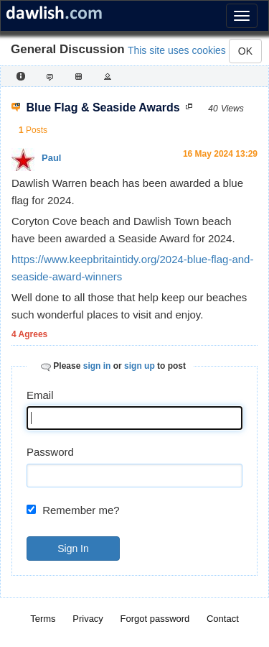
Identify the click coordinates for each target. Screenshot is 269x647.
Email (40, 395)
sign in (97, 366)
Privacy (87, 618)
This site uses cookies (177, 50)
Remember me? (81, 510)
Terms (42, 618)
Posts (36, 130)
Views (232, 109)
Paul (51, 157)
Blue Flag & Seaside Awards (102, 107)
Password (50, 452)
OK (245, 51)
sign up (139, 366)
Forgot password (155, 618)
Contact (223, 618)
